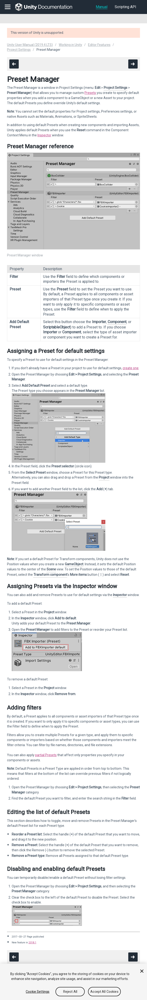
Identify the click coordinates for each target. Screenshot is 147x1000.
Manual (101, 7)
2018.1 (32, 942)
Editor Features (99, 45)
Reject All (70, 991)
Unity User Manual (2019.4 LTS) (30, 45)
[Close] (142, 971)
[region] (73, 982)
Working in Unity (70, 45)
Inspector (44, 135)
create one (131, 368)
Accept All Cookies (104, 991)
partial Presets (46, 755)
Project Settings (19, 50)
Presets (90, 93)
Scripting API (125, 7)
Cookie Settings (37, 991)
